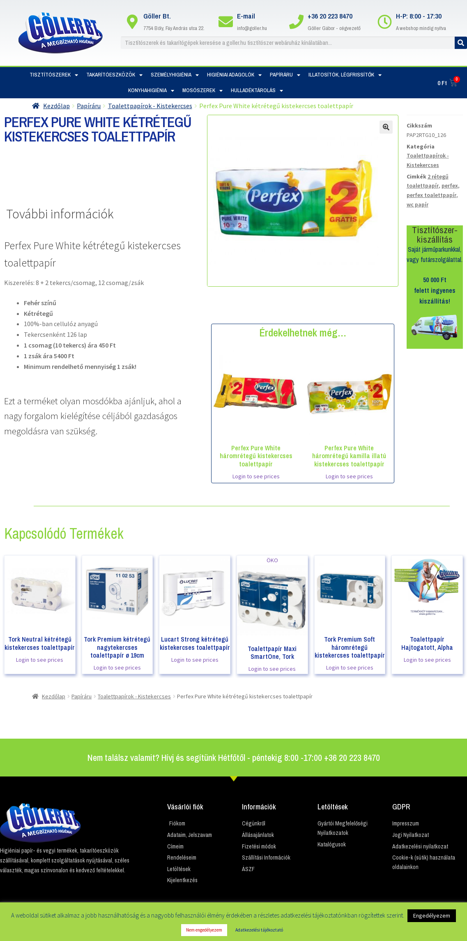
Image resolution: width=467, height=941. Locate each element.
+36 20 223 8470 (330, 16)
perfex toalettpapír (431, 195)
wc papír (417, 204)
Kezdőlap (56, 106)
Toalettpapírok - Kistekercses (150, 106)
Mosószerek (202, 90)
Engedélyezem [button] (431, 915)
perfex (450, 185)
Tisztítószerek (54, 75)
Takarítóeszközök (114, 75)
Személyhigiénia (175, 75)
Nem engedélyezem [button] (204, 930)
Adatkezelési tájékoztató (259, 930)
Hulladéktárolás (257, 90)
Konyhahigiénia (151, 90)
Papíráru (285, 75)
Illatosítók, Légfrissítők (345, 75)
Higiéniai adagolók (234, 75)
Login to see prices (256, 476)
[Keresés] (461, 43)
